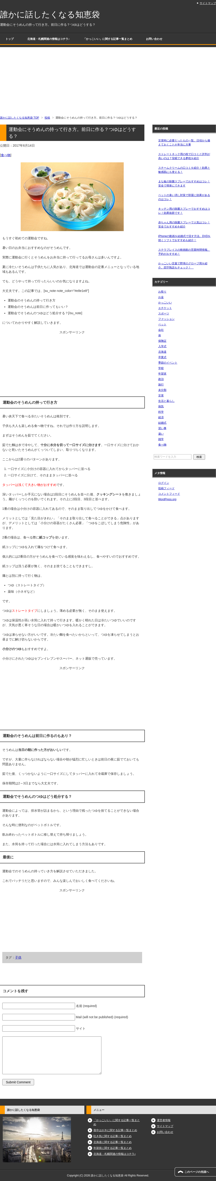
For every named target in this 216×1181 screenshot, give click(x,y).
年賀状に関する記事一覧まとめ (112, 1148)
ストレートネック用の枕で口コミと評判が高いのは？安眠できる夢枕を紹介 (184, 156)
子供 (18, 957)
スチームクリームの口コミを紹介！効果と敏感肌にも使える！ (184, 169)
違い (161, 433)
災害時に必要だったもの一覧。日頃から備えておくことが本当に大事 (184, 142)
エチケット (165, 308)
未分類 (162, 390)
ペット (162, 324)
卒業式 (162, 357)
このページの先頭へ (196, 1171)
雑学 (161, 439)
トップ (9, 39)
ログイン (163, 483)
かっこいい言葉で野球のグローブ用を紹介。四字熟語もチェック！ (182, 265)
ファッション (166, 319)
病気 (161, 406)
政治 (161, 379)
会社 (161, 330)
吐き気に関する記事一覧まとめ (112, 1136)
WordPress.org (167, 499)
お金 (161, 297)
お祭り (162, 291)
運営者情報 (164, 1120)
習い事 (162, 428)
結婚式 (162, 422)
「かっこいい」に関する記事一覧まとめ (107, 39)
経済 (161, 417)
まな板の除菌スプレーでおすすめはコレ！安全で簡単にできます (184, 183)
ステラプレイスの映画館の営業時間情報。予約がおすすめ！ (184, 251)
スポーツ (163, 313)
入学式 (162, 346)
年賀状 (162, 373)
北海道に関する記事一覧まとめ (112, 1142)
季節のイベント (167, 362)
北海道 (162, 351)
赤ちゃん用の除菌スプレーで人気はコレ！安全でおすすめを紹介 (184, 224)
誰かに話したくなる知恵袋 (50, 14)
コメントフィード (169, 493)
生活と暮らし (166, 401)
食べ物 (5, 155)
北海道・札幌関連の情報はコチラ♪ (48, 39)
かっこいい (165, 302)
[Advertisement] (108, 79)
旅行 (161, 384)
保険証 (162, 340)
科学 (161, 411)
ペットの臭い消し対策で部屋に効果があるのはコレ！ (184, 197)
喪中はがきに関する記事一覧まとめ (115, 1130)
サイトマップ (165, 1126)
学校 (161, 368)
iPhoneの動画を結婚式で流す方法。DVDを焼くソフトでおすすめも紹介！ (184, 238)
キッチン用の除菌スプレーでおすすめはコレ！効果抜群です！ (184, 210)
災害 (161, 395)
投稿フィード (166, 488)
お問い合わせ (154, 39)
